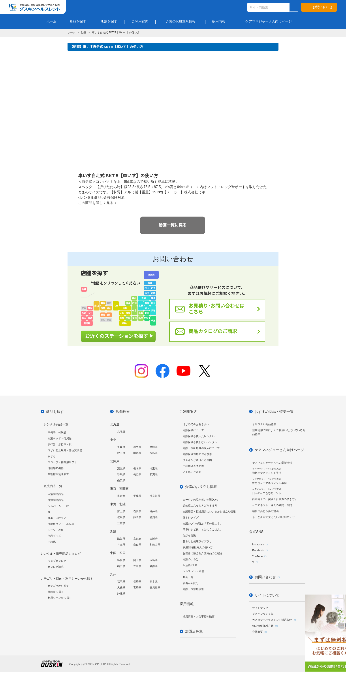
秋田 (147, 288)
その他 (52, 541)
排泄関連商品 (56, 500)
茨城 (153, 310)
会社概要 (257, 631)
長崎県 (137, 581)
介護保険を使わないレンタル (200, 442)
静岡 (140, 318)
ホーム (71, 32)
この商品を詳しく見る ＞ (98, 203)
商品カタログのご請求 (212, 331)
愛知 (134, 318)
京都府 (137, 538)
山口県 (121, 566)
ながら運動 (189, 535)
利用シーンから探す (59, 597)
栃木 (153, 303)
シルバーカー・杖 (58, 506)
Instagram (258, 544)
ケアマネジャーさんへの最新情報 (272, 462)
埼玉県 (154, 468)
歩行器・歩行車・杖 (59, 444)
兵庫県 (121, 544)
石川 (134, 303)
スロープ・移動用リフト (62, 462)
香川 (109, 315)
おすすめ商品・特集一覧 (274, 411)
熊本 (84, 318)
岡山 (109, 308)
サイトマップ (260, 607)
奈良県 (137, 544)
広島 (103, 308)
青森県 (121, 447)
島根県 (121, 560)
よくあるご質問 (192, 472)
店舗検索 (123, 411)
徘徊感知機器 (56, 468)
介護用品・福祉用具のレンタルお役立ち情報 (209, 511)
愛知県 (154, 517)
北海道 (151, 275)
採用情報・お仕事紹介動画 (198, 616)
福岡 (90, 308)
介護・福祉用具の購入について (201, 448)
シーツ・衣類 (56, 529)
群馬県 (121, 474)
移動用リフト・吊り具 (61, 524)
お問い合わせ (323, 7)
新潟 (143, 298)
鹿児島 (87, 323)
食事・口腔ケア (57, 518)
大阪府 (154, 538)
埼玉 (147, 308)
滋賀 (128, 313)
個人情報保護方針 (262, 625)
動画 (83, 32)
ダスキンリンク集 (262, 613)
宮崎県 (137, 587)
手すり (52, 456)
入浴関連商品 (56, 494)
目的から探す (56, 591)
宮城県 (154, 447)
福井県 (154, 511)
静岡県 (137, 517)
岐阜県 (121, 517)
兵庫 (115, 306)
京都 (125, 308)
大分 (90, 313)
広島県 (154, 560)
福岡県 (121, 581)
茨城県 (121, 468)
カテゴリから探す (58, 585)
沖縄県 (121, 593)
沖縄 (84, 289)
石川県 (137, 511)
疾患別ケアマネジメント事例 (269, 481)
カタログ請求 (56, 566)
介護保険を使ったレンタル (198, 436)
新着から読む (191, 583)
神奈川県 (155, 495)
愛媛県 (154, 566)
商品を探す (55, 411)
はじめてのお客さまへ (196, 424)
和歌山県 (155, 544)
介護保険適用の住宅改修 (197, 454)
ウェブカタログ (57, 560)
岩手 (153, 288)
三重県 (121, 523)
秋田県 (121, 453)
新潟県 (154, 474)
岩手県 (137, 447)
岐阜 (134, 310)
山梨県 (121, 480)
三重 (128, 318)
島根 (103, 303)
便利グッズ (54, 535)
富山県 (121, 511)
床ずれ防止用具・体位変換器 (65, 450)
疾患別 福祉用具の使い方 (197, 547)
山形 (147, 293)
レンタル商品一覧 (56, 424)
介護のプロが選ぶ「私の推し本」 (202, 523)
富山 (134, 298)
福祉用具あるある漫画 (265, 511)
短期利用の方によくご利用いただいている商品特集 (278, 432)
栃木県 (137, 468)
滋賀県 (121, 538)
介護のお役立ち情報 (201, 487)
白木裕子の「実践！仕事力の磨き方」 (274, 499)
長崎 (84, 313)
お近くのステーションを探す (116, 336)
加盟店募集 (194, 631)
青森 (150, 283)
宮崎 (90, 318)
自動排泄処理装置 (58, 474)
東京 (147, 313)
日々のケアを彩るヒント (266, 491)
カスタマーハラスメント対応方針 (272, 619)
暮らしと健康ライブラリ (197, 541)
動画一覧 (188, 577)
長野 (140, 306)
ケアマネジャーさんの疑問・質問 (272, 505)
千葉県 (137, 495)
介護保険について (193, 430)
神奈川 (147, 318)
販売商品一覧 (53, 486)
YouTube (257, 556)
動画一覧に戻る (172, 225)
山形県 (137, 453)
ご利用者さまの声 (193, 466)
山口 (96, 306)
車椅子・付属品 (57, 432)
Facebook (258, 550)
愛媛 (103, 315)
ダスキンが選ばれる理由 (197, 460)
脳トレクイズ (191, 517)
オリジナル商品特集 (264, 424)
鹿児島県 (155, 587)
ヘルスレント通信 (193, 571)
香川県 (137, 566)
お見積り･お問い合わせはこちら (216, 308)
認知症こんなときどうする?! (200, 505)
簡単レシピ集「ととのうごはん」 (202, 529)
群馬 (147, 303)
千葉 (153, 321)
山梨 (140, 313)
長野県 (137, 474)
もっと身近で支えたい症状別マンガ (273, 517)
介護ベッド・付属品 (59, 438)
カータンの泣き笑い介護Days (200, 499)
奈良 (122, 318)
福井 (128, 303)
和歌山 (125, 323)
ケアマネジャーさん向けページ (279, 450)
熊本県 (154, 581)
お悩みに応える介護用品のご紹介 (202, 553)
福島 (153, 298)
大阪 (122, 313)
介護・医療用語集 (193, 589)
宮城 (153, 293)
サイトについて (267, 595)
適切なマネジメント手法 (266, 471)
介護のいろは (191, 559)
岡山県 (137, 560)
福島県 (154, 453)
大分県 (121, 587)
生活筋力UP (190, 565)
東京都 (121, 495)
